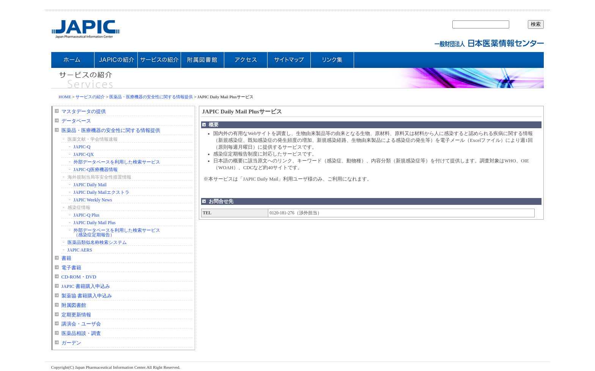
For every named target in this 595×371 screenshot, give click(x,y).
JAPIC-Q (82, 146)
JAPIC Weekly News (93, 200)
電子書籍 (71, 267)
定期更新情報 (76, 315)
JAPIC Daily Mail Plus (95, 222)
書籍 (66, 258)
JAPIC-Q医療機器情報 (96, 169)
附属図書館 (73, 305)
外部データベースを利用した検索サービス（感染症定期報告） (117, 232)
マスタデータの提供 (83, 111)
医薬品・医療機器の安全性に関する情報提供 (151, 96)
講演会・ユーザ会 (81, 324)
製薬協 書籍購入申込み (86, 296)
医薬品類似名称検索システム (97, 242)
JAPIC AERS (80, 250)
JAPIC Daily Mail (90, 184)
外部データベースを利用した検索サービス (117, 162)
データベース (76, 121)
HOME (65, 96)
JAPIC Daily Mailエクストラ (101, 192)
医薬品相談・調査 (81, 333)
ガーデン (71, 343)
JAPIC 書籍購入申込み (85, 286)
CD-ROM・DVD (78, 277)
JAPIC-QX (84, 154)
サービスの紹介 (90, 96)
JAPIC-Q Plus (86, 215)
